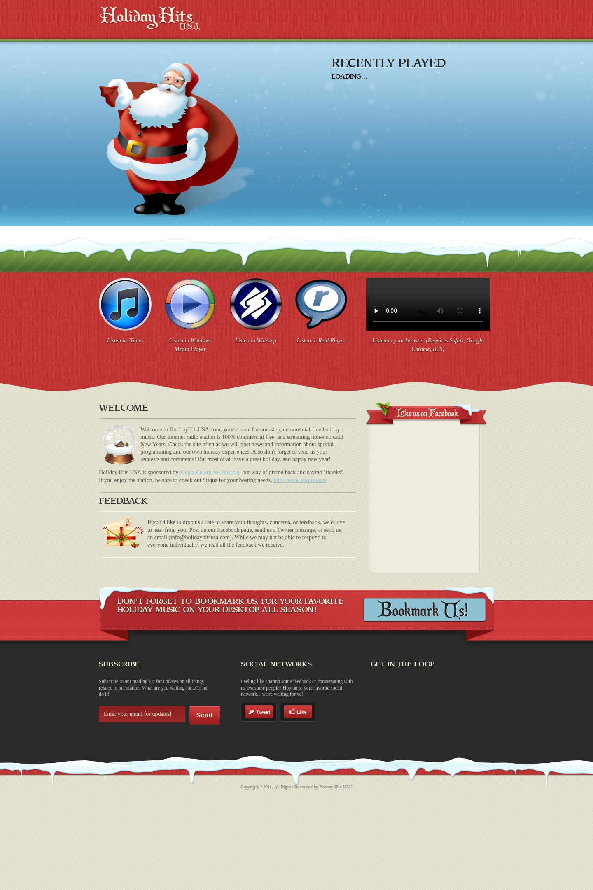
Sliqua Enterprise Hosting (210, 472)
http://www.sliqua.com (299, 480)
